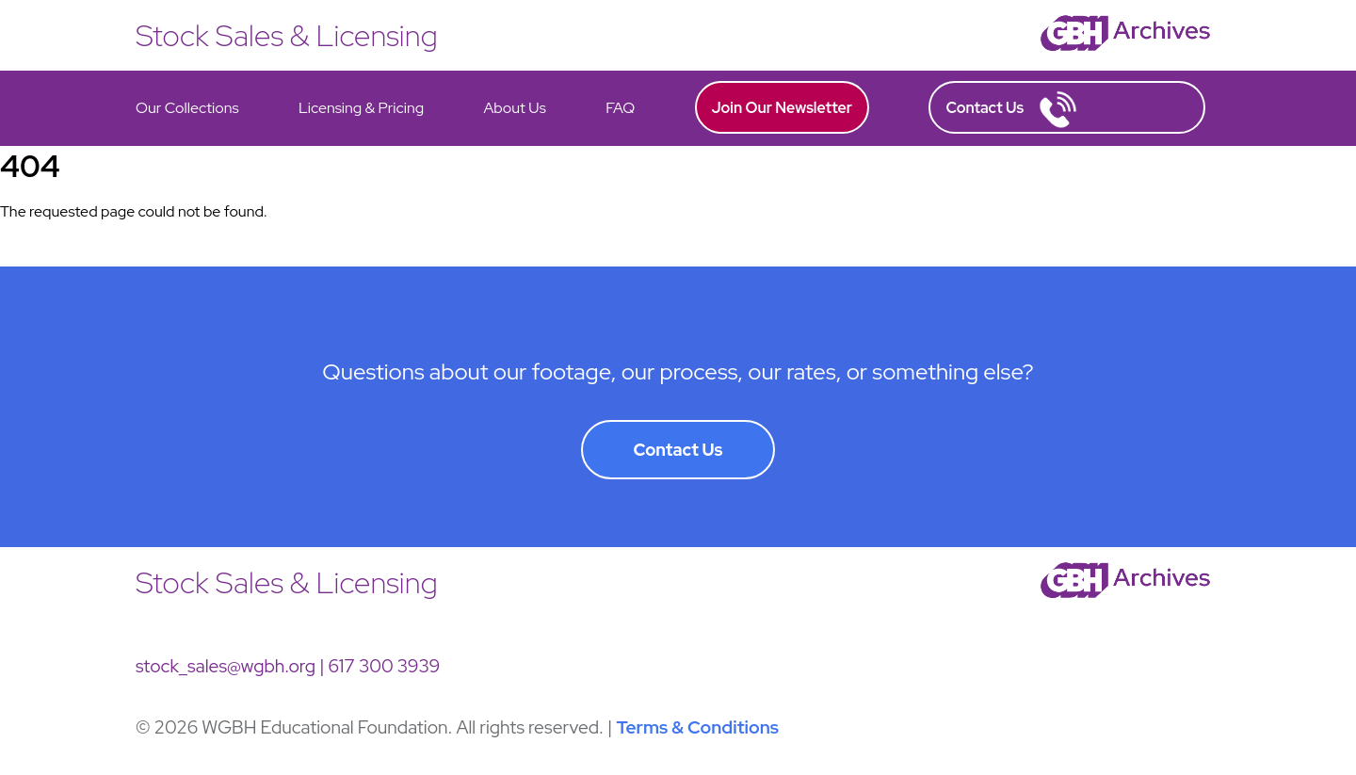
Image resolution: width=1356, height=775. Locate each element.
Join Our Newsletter (782, 108)
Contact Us (1011, 109)
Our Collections (187, 108)
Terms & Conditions (697, 727)
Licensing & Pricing (361, 108)
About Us (514, 108)
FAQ (620, 108)
